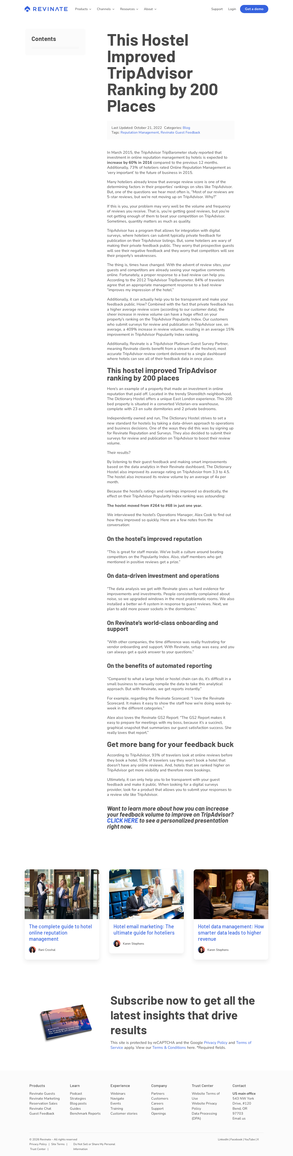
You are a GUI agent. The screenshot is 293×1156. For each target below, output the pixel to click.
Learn (75, 1085)
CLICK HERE (122, 820)
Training (116, 1108)
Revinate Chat (40, 1108)
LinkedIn (223, 1139)
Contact (239, 1085)
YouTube (249, 1139)
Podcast (76, 1093)
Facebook (236, 1139)
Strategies (78, 1098)
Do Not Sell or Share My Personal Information (94, 1146)
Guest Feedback (41, 1113)
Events (115, 1103)
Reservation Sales (43, 1103)
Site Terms (58, 1144)
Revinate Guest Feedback (180, 132)
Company (159, 1085)
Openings (158, 1113)
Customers (159, 1098)
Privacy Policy (215, 1042)
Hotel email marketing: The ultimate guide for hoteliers (144, 929)
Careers (157, 1103)
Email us (239, 1118)
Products (37, 1085)
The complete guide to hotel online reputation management (60, 932)
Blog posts (78, 1103)
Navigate (117, 1098)
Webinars (117, 1093)
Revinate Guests (42, 1093)
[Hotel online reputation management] (62, 871)
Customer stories (123, 1113)
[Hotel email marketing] (146, 871)
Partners (158, 1093)
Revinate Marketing (44, 1098)
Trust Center (202, 1085)
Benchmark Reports (85, 1113)
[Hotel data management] (231, 871)
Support (157, 1108)
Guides (75, 1108)
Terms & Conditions (169, 1047)
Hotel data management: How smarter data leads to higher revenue (231, 932)
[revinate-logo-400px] (46, 8)
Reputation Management (140, 132)
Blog (186, 127)
